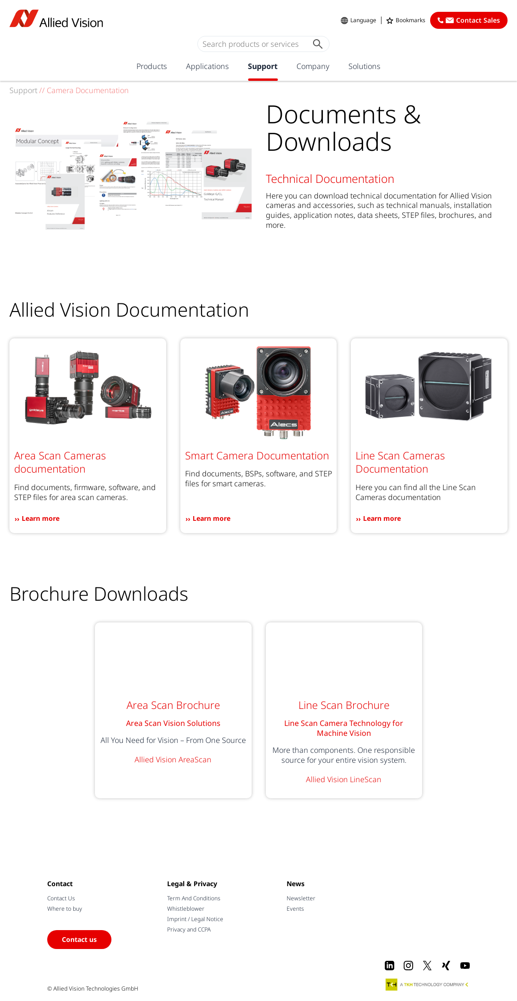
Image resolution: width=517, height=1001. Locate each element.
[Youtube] (465, 965)
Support (263, 66)
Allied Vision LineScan (343, 779)
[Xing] (446, 965)
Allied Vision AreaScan (173, 759)
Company (313, 66)
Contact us (79, 939)
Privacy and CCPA (189, 929)
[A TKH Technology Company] (427, 984)
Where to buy (64, 909)
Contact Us (61, 898)
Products (151, 66)
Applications (207, 66)
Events (295, 909)
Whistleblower (185, 909)
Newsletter (301, 898)
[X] (427, 965)
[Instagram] (408, 965)
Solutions (364, 66)
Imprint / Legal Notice (195, 919)
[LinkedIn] (389, 965)
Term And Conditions (193, 898)
